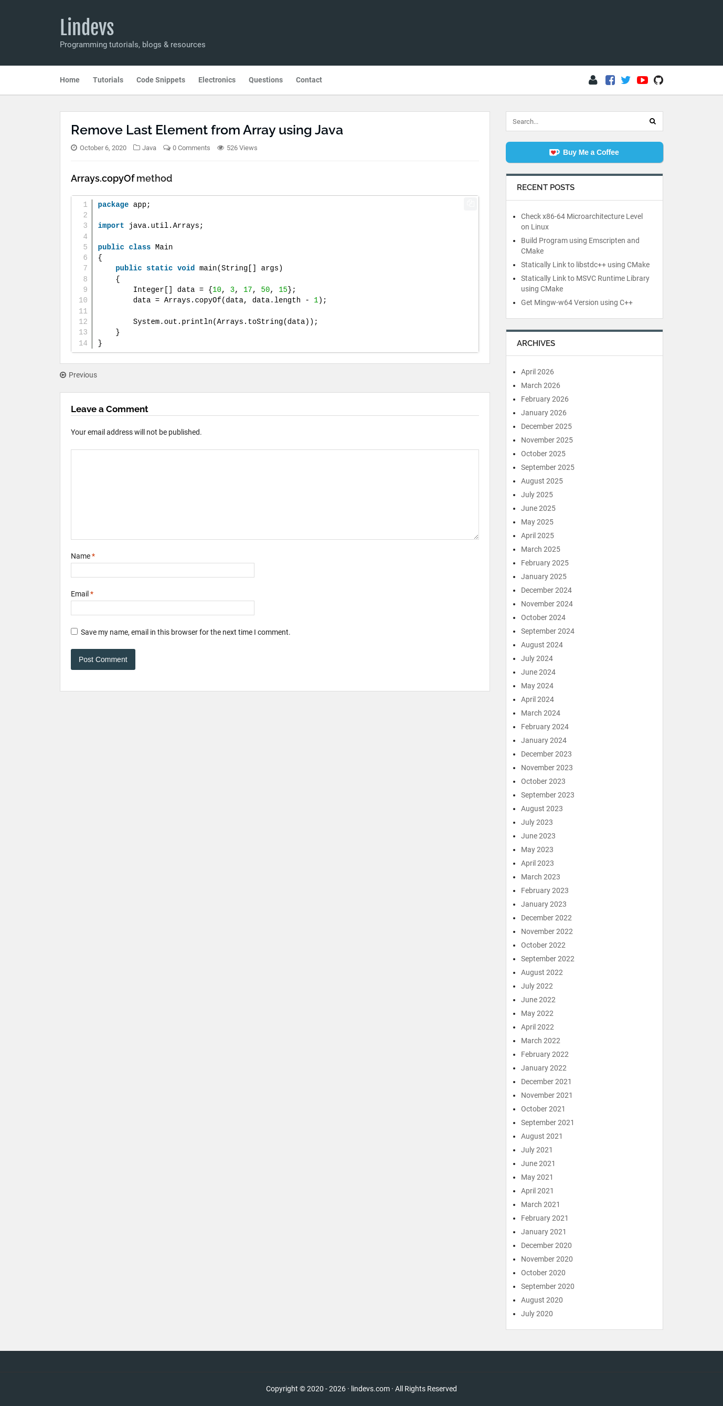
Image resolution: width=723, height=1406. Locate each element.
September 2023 (548, 795)
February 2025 (545, 563)
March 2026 (540, 385)
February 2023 (545, 890)
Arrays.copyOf (102, 178)
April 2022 (537, 1027)
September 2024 (548, 631)
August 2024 (542, 645)
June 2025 (538, 508)
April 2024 (537, 699)
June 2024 (538, 672)
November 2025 (547, 440)
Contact (309, 80)
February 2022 (545, 1054)
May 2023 (537, 849)
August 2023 (542, 808)
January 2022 (544, 1068)
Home (70, 80)
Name (83, 572)
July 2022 (537, 986)
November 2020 (547, 1259)
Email (82, 609)
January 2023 (544, 904)
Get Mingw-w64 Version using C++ (577, 302)
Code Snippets (160, 80)
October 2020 (543, 1272)
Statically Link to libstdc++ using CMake (585, 264)
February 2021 (545, 1218)
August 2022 (542, 972)
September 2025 (548, 467)
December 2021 (546, 1081)
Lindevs (87, 28)
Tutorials (108, 80)
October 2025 (543, 453)
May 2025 (537, 522)
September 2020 (548, 1286)
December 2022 (546, 918)
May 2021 (537, 1177)
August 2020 (542, 1300)
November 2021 (547, 1095)
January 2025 (544, 576)
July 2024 (537, 658)
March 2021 (540, 1204)
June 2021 (538, 1163)
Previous (78, 375)
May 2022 (537, 1013)
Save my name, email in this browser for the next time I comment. (186, 648)
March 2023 (540, 877)
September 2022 (548, 958)
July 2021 (537, 1150)
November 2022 (547, 931)
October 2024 (543, 617)
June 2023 (538, 836)
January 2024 (544, 740)
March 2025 (540, 549)
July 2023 (537, 822)
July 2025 (537, 494)
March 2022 (540, 1040)
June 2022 (538, 999)
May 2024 (537, 685)
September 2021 (548, 1122)
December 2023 (546, 754)
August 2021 (542, 1136)
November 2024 (547, 604)
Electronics (217, 80)
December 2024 (546, 590)
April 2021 (537, 1191)
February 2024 (545, 726)
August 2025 (542, 481)
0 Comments (191, 148)
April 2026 (537, 372)
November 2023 (547, 767)
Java (149, 148)
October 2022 (543, 945)
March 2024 (540, 713)
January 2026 (544, 412)
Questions (266, 80)
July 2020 (537, 1313)
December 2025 (546, 426)
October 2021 (543, 1109)
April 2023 (537, 863)
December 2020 (546, 1245)
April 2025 (537, 535)
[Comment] (275, 502)
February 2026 (545, 399)
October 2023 (543, 781)
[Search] (652, 121)
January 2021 (544, 1231)
